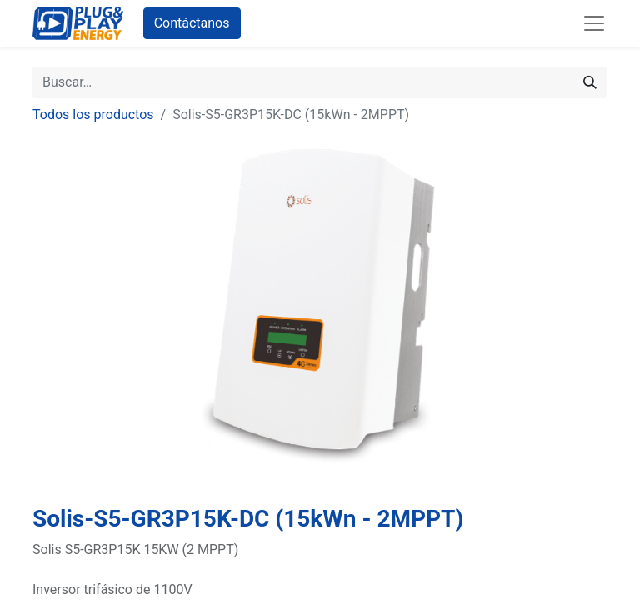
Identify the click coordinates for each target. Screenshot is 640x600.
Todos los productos (93, 114)
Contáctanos (192, 23)
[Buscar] (590, 82)
